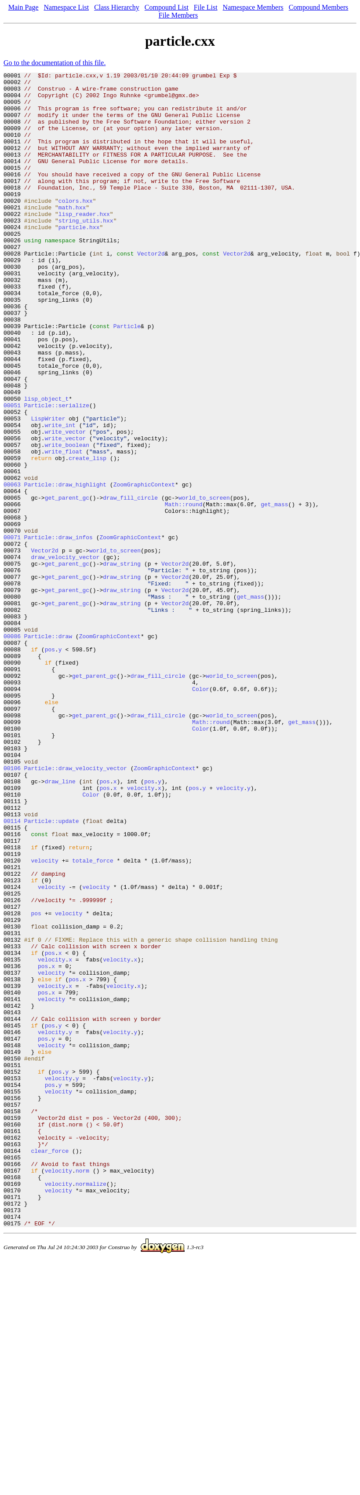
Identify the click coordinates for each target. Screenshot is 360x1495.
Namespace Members (253, 7)
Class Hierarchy (116, 7)
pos (50, 765)
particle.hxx (79, 259)
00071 (12, 631)
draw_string (122, 662)
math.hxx (72, 235)
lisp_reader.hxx (84, 243)
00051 (12, 472)
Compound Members (319, 7)
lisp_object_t (46, 464)
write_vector (65, 504)
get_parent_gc (67, 583)
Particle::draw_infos (58, 631)
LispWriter (48, 488)
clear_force (50, 1367)
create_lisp (87, 536)
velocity (140, 932)
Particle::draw (48, 749)
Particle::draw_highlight (65, 567)
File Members (178, 15)
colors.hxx (75, 227)
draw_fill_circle (130, 583)
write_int (60, 496)
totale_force (92, 1019)
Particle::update (51, 971)
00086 (12, 749)
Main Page (23, 7)
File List (206, 7)
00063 (12, 567)
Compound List (167, 7)
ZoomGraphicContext (144, 567)
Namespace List (66, 7)
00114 (12, 971)
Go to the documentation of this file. (54, 62)
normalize (91, 1407)
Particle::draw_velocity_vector (75, 908)
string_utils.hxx (85, 251)
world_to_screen (204, 583)
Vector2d (150, 290)
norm (82, 1391)
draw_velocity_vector (65, 654)
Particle (127, 377)
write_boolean (67, 520)
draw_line (60, 924)
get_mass (274, 591)
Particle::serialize (56, 472)
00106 (12, 908)
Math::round (184, 591)
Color (200, 813)
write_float (64, 528)
